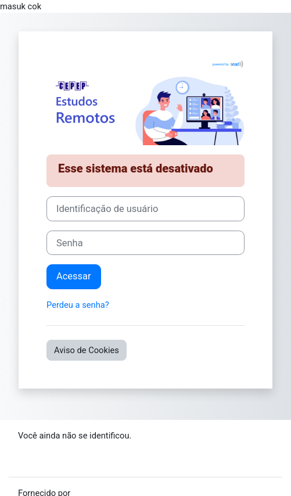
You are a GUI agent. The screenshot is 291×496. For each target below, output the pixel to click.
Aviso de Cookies (86, 350)
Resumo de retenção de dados (75, 448)
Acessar (73, 276)
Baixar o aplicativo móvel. (66, 461)
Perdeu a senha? (77, 305)
